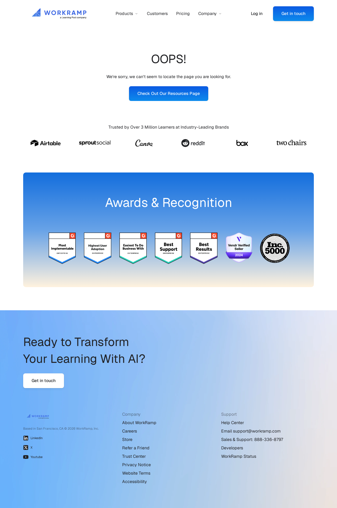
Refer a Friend (136, 448)
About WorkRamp (139, 422)
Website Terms (136, 473)
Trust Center (134, 456)
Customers (157, 13)
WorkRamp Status (238, 456)
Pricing (183, 13)
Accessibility (134, 481)
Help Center (232, 422)
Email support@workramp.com (251, 431)
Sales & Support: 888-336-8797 (252, 439)
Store (127, 439)
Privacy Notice (136, 465)
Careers (129, 431)
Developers (232, 448)
